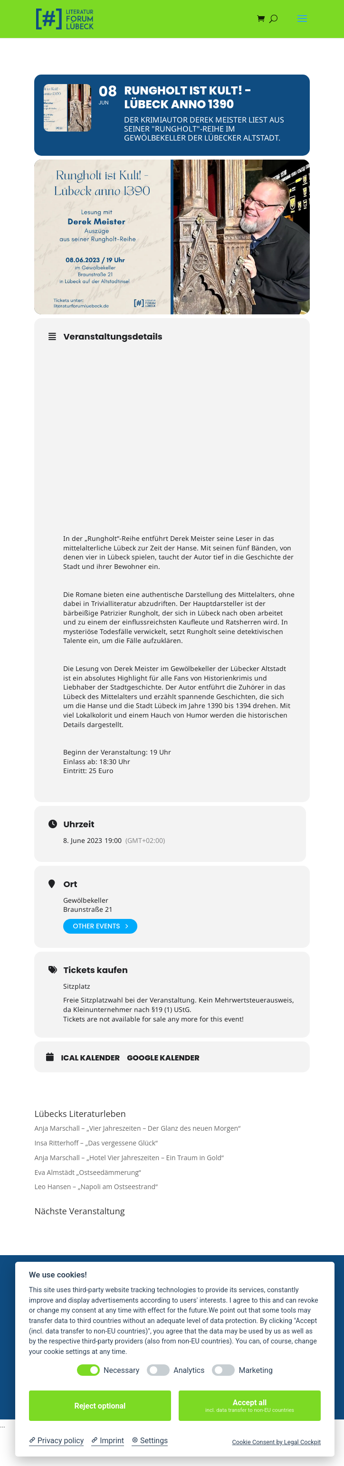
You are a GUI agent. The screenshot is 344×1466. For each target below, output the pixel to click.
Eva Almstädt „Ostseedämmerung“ (87, 1172)
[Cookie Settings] (150, 1441)
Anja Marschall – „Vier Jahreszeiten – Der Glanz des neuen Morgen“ (137, 1128)
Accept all (249, 1406)
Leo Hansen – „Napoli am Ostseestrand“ (96, 1186)
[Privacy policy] (56, 1441)
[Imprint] (107, 1441)
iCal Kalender (90, 1058)
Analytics (188, 1370)
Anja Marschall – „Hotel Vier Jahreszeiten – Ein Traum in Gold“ (128, 1157)
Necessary (121, 1370)
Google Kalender (163, 1058)
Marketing (255, 1370)
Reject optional (99, 1405)
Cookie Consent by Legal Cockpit (276, 1442)
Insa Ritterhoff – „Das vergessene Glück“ (96, 1142)
